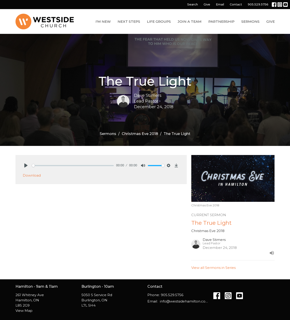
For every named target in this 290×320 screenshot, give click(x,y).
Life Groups (159, 21)
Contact (236, 4)
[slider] (73, 165)
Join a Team (190, 21)
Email (220, 4)
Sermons (250, 21)
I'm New (103, 21)
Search (192, 4)
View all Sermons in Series (213, 267)
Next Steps (129, 21)
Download (32, 175)
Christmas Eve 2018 (140, 134)
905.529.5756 (258, 4)
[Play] (26, 165)
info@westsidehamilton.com (184, 301)
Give (207, 4)
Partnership (221, 21)
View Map (24, 310)
